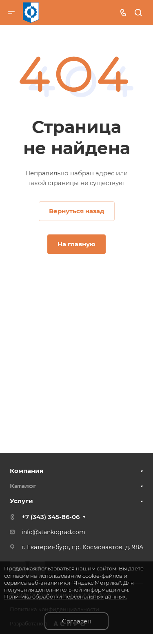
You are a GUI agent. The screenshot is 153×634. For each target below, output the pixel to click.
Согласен (76, 621)
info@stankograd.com (53, 532)
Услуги (21, 501)
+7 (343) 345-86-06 (51, 517)
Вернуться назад (76, 211)
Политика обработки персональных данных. (65, 596)
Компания (26, 471)
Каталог (23, 486)
